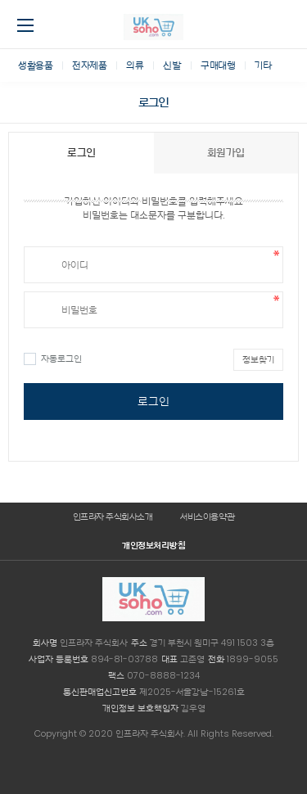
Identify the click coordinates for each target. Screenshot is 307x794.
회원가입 (226, 152)
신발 (172, 65)
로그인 (153, 401)
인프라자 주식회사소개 (113, 516)
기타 (263, 65)
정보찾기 (258, 359)
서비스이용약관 (207, 516)
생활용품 (35, 65)
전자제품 (89, 65)
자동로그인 (53, 358)
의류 (134, 65)
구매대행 (218, 65)
